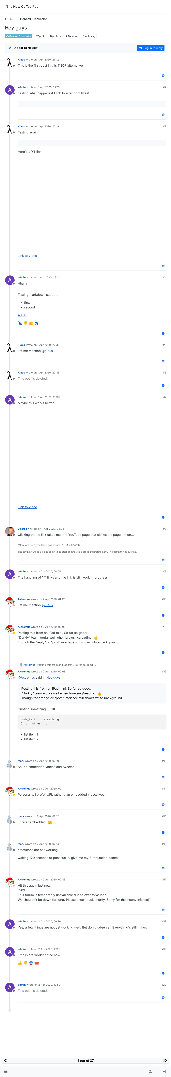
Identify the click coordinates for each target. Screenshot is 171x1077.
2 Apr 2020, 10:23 (49, 949)
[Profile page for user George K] (10, 531)
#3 (164, 126)
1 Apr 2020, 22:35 (48, 344)
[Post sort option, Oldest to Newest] (23, 48)
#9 (164, 571)
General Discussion (18, 36)
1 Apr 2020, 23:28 (53, 528)
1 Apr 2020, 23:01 (49, 397)
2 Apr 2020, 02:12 (48, 816)
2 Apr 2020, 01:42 (54, 599)
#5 (164, 344)
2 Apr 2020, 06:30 (49, 921)
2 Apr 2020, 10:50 (49, 984)
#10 (164, 599)
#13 (164, 760)
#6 (164, 372)
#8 (164, 528)
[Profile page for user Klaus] (10, 62)
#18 (164, 921)
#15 (164, 816)
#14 (164, 788)
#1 (165, 59)
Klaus (21, 59)
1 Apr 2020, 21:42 (48, 59)
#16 (164, 843)
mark (21, 760)
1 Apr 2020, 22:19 (48, 126)
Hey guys (53, 677)
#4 (164, 277)
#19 (164, 949)
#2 (164, 87)
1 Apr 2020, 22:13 (49, 87)
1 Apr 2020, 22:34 (49, 277)
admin (22, 87)
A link (22, 315)
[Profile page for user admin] (10, 90)
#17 (164, 879)
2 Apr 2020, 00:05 (49, 571)
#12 (164, 671)
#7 (164, 397)
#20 (164, 984)
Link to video (27, 256)
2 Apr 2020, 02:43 (54, 879)
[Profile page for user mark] (10, 763)
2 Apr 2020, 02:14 (48, 843)
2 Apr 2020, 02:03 (54, 626)
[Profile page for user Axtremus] (10, 602)
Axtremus (24, 599)
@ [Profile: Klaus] (47, 351)
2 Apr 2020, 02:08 (54, 671)
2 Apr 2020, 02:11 (53, 788)
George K (23, 528)
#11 (164, 626)
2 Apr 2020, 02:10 (48, 760)
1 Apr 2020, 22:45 (48, 372)
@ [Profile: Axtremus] (26, 677)
